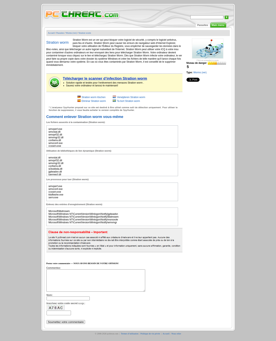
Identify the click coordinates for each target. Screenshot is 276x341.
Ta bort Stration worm (128, 101)
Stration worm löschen (94, 97)
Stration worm (84, 33)
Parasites (202, 25)
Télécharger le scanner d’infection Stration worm (105, 78)
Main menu (218, 25)
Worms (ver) (71, 33)
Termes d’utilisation (130, 338)
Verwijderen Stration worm (131, 97)
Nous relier (176, 338)
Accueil (51, 33)
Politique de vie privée (151, 338)
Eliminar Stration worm (94, 101)
